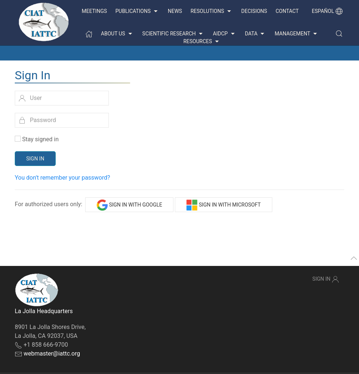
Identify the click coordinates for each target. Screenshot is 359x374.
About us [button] (117, 34)
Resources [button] (202, 41)
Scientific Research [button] (173, 34)
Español (327, 11)
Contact (287, 11)
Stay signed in (40, 139)
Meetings (94, 11)
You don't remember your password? (62, 177)
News (175, 11)
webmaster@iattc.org (52, 353)
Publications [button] (137, 11)
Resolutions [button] (211, 11)
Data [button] (255, 34)
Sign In (35, 159)
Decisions (254, 11)
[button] (339, 33)
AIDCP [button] (225, 34)
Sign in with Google (129, 205)
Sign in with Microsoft (223, 205)
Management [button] (297, 34)
